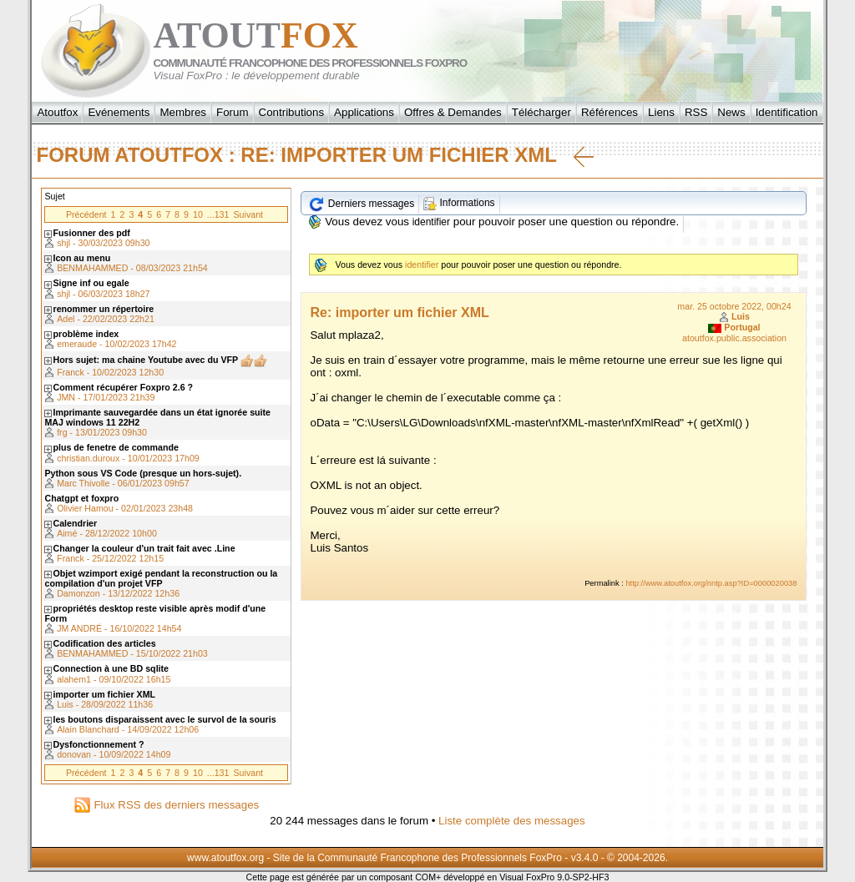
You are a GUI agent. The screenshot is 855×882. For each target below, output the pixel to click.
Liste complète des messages (511, 820)
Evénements (118, 112)
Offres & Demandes (453, 112)
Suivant (248, 214)
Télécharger (541, 112)
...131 (218, 214)
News (731, 112)
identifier (431, 222)
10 (198, 214)
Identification (787, 112)
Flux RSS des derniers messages (166, 805)
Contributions (292, 112)
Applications (364, 112)
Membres (182, 112)
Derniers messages (361, 203)
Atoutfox (57, 112)
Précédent (86, 214)
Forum (232, 112)
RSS (696, 112)
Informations (458, 203)
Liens (661, 112)
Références (609, 112)
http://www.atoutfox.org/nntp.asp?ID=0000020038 (711, 583)
